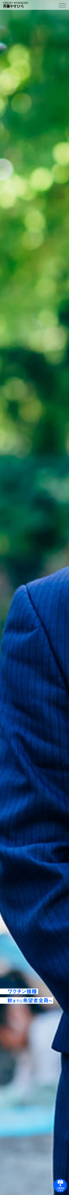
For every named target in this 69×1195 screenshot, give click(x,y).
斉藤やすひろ (15, 5)
